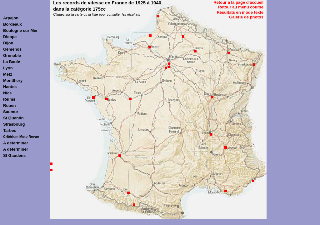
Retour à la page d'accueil (238, 2)
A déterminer (15, 143)
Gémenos (12, 49)
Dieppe (10, 36)
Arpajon (10, 18)
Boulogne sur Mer (20, 30)
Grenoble (12, 55)
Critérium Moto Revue (21, 136)
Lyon (8, 68)
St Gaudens (14, 155)
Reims (9, 99)
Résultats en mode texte (240, 12)
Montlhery (12, 80)
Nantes (10, 86)
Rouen (9, 105)
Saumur (10, 111)
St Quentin (13, 118)
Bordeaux (12, 24)
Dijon (8, 43)
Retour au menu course (240, 7)
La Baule (11, 61)
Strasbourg (14, 124)
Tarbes (9, 130)
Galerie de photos (246, 17)
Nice (7, 93)
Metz (7, 74)
